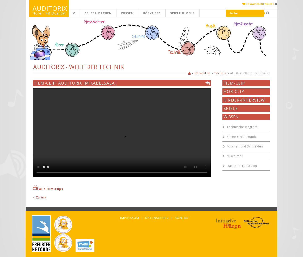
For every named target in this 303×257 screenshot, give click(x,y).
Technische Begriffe (242, 127)
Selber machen (98, 13)
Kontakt (182, 218)
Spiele (230, 108)
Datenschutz (157, 218)
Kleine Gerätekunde (242, 137)
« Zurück (39, 197)
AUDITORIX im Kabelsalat (250, 73)
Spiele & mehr (182, 13)
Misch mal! (235, 156)
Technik (174, 52)
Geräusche (243, 23)
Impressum (129, 218)
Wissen (127, 13)
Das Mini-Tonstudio (242, 166)
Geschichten (94, 22)
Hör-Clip (233, 91)
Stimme (138, 36)
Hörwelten (202, 73)
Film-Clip (234, 83)
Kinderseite (80, 15)
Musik (211, 26)
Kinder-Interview (244, 100)
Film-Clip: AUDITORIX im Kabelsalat (76, 83)
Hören (59, 44)
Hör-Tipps (152, 13)
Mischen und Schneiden (245, 146)
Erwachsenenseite (260, 3)
